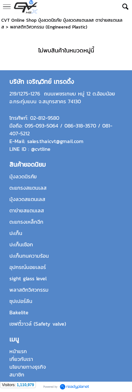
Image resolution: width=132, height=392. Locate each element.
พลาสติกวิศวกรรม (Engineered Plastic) (48, 27)
